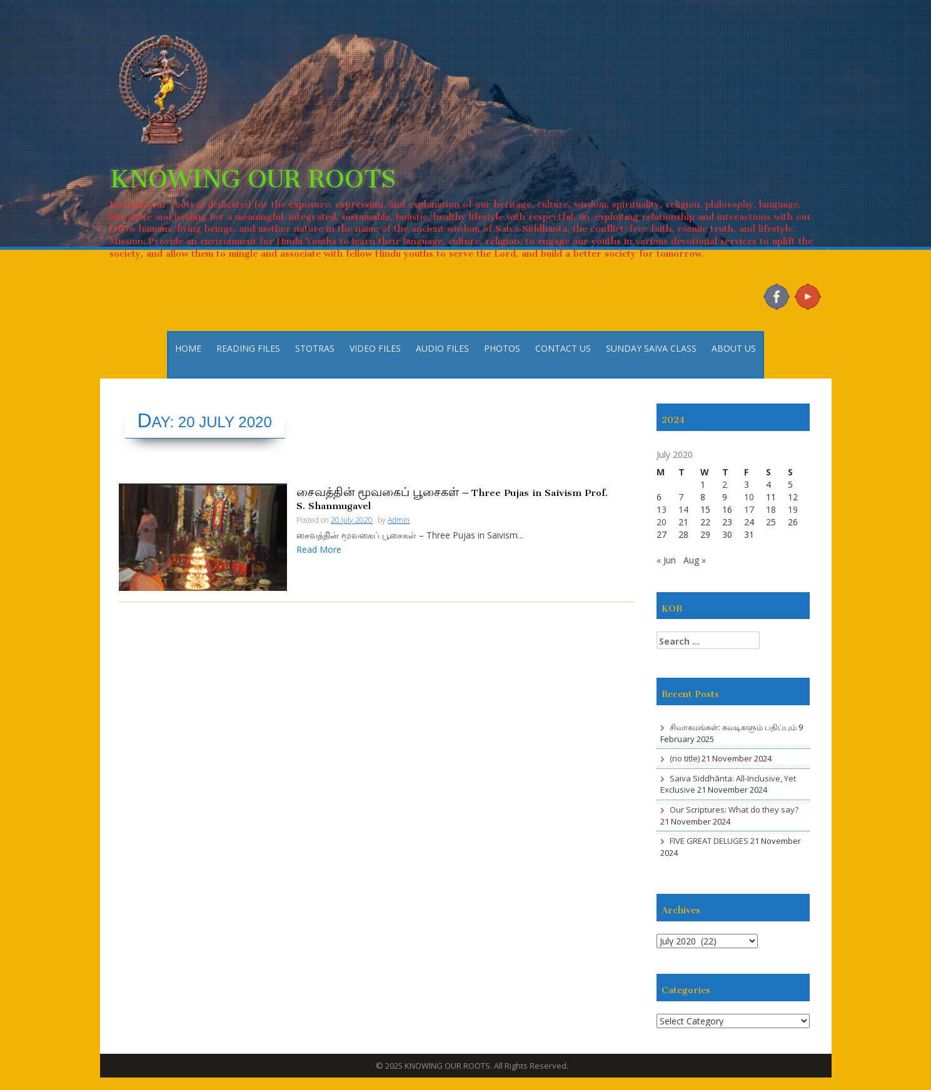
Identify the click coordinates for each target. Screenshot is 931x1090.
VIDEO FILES (375, 348)
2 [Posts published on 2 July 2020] (724, 484)
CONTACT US (563, 348)
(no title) (685, 758)
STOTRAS (315, 348)
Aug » (694, 560)
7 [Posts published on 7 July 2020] (680, 497)
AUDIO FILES (442, 348)
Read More (318, 549)
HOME (188, 348)
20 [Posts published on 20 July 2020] (662, 522)
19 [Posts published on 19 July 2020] (793, 509)
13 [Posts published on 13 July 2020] (662, 509)
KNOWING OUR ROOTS (252, 172)
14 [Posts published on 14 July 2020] (683, 509)
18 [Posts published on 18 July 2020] (771, 509)
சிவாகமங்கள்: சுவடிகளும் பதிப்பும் (733, 727)
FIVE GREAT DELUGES (709, 840)
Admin (399, 520)
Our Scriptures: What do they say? (734, 809)
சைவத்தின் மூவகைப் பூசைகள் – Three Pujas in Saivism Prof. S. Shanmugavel (452, 498)
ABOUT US (734, 348)
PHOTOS (502, 348)
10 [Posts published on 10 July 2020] (749, 497)
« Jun (666, 560)
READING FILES (248, 348)
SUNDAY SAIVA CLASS (651, 348)
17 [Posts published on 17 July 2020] (749, 509)
